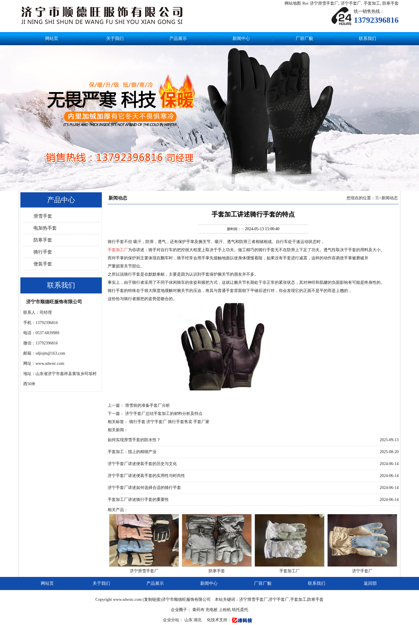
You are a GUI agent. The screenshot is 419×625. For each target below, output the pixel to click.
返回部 (370, 583)
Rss (305, 3)
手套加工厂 (289, 571)
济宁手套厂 (351, 3)
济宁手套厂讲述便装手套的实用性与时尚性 (146, 475)
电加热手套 (45, 228)
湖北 (198, 620)
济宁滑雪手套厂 (324, 3)
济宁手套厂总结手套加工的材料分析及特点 (164, 413)
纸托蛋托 (240, 610)
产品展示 (178, 38)
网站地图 (293, 3)
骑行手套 (42, 251)
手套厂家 (201, 422)
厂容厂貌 (304, 38)
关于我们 (115, 38)
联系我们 (367, 38)
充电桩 (211, 610)
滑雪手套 (42, 216)
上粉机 (225, 610)
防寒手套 (390, 3)
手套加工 (372, 3)
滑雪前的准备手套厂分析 (147, 405)
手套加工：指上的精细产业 (132, 452)
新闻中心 (241, 38)
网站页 (51, 38)
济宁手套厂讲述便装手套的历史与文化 (142, 464)
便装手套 (42, 263)
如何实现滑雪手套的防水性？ (134, 440)
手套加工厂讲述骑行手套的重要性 (138, 499)
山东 (189, 620)
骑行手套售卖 (180, 422)
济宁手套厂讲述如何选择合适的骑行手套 (144, 487)
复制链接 (152, 599)
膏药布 (198, 610)
